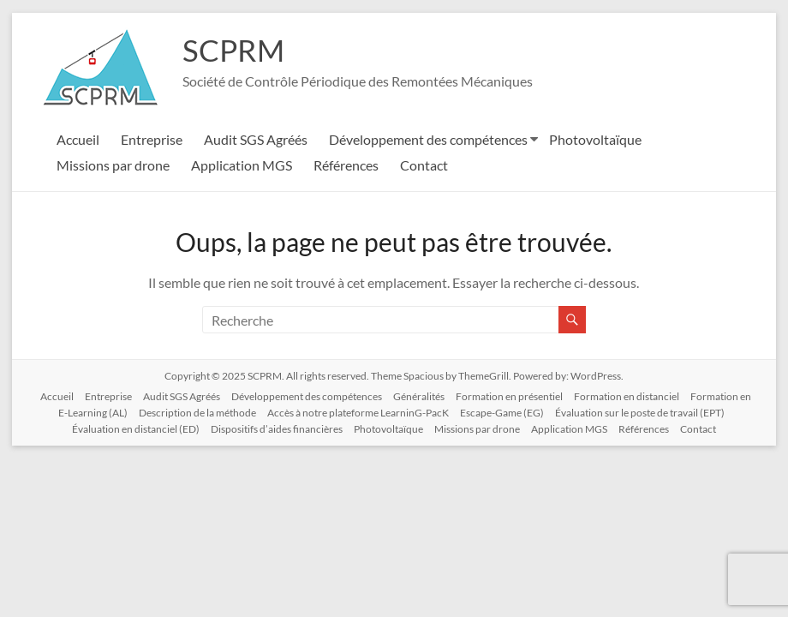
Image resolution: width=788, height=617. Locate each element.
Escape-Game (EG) (502, 412)
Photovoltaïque (595, 139)
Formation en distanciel (626, 396)
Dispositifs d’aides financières (277, 428)
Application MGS (241, 165)
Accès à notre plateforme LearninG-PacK (358, 412)
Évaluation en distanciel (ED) (136, 428)
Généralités (419, 396)
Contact (424, 165)
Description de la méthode (197, 412)
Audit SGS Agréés (255, 139)
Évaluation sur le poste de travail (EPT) (640, 412)
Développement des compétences (428, 139)
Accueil (78, 139)
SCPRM (234, 50)
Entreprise (151, 139)
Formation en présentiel (509, 396)
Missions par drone (113, 165)
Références (346, 165)
